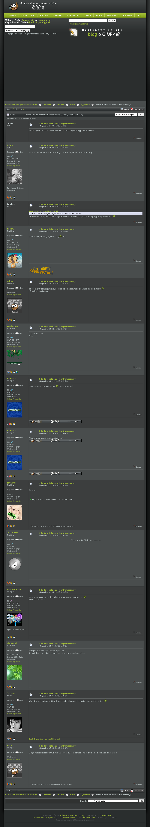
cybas (10, 281)
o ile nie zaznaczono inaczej (72, 815)
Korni (9, 745)
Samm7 (10, 229)
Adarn (10, 145)
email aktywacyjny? (39, 22)
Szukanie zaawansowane (79, 24)
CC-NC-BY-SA (105, 815)
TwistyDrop (12, 532)
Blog (139, 15)
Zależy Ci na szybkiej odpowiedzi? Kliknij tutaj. (44, 739)
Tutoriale (44, 15)
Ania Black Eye (14, 589)
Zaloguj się (28, 20)
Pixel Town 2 (113, 15)
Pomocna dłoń (73, 15)
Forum (24, 15)
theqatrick (12, 643)
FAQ (33, 15)
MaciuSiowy (12, 326)
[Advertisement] (28, 71)
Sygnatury (85, 105)
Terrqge (11, 693)
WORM (99, 15)
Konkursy (127, 15)
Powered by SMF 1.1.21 (41, 818)
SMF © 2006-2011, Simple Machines (62, 818)
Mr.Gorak (11, 483)
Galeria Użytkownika (14, 165)
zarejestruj (45, 20)
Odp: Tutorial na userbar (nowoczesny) (57, 123)
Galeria (88, 15)
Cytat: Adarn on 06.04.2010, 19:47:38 (43, 211)
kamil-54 (11, 378)
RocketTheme (89, 817)
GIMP (72, 105)
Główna (12, 15)
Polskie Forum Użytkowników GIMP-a (21, 105)
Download (57, 15)
